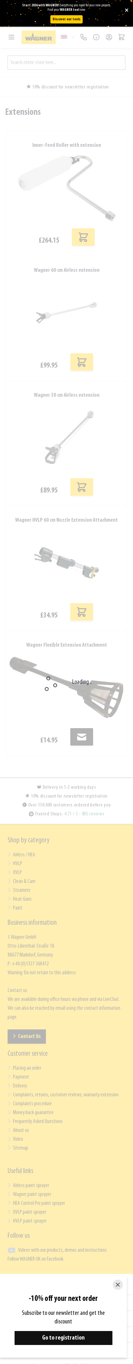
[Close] (118, 1285)
